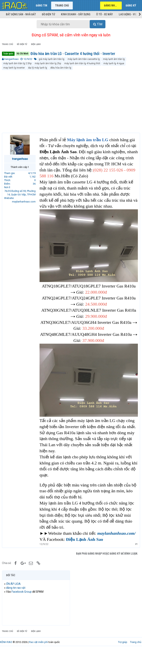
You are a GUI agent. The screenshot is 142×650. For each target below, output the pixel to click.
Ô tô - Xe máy (104, 14)
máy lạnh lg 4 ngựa (113, 63)
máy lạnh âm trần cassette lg (84, 59)
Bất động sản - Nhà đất (21, 14)
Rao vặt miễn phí (38, 642)
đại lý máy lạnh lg (37, 67)
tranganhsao (11, 59)
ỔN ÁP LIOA (13, 583)
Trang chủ (62, 5)
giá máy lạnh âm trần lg (51, 59)
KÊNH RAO (6, 642)
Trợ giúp (122, 642)
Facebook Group (22, 591)
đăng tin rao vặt (15, 587)
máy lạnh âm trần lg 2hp (48, 63)
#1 (136, 544)
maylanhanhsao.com (24, 201)
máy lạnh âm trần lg (114, 59)
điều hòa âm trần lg (60, 67)
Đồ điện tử (48, 14)
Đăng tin (41, 5)
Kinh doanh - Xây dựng (75, 14)
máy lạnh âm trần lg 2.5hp (17, 63)
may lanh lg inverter (14, 67)
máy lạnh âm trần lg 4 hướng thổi (82, 63)
